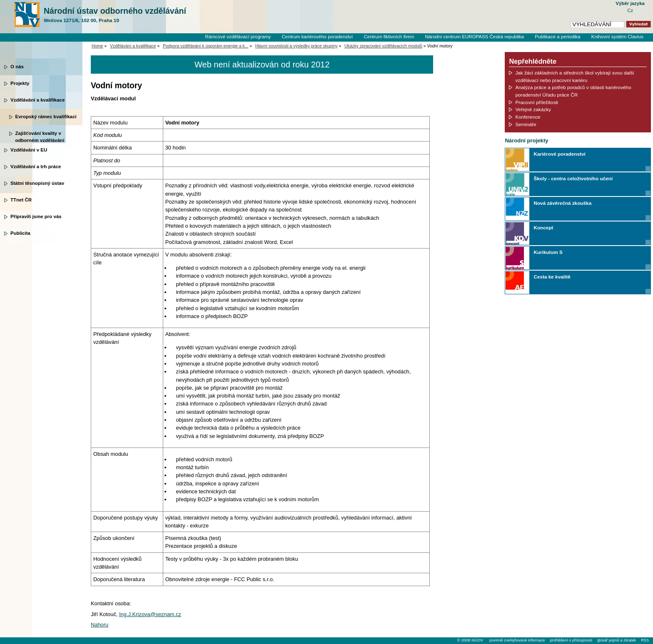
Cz (630, 10)
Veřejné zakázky (533, 109)
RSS (645, 640)
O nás (17, 66)
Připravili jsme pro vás (36, 216)
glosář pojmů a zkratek (616, 640)
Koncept (543, 227)
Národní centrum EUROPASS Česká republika (474, 36)
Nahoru (99, 625)
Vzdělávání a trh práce (35, 166)
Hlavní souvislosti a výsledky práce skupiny (296, 46)
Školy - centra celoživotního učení (573, 178)
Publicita (20, 233)
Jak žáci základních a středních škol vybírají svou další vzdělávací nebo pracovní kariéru (574, 76)
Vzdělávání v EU (28, 149)
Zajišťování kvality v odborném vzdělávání (40, 136)
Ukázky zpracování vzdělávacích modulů (383, 46)
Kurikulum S (547, 252)
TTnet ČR (21, 199)
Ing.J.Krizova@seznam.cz (150, 614)
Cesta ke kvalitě (551, 276)
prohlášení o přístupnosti (571, 640)
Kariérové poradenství (559, 154)
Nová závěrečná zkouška (562, 203)
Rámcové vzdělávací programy (238, 36)
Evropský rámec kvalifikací (46, 116)
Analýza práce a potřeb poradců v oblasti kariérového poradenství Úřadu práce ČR (573, 91)
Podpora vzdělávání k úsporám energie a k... (205, 46)
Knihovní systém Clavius (617, 36)
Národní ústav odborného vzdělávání (115, 15)
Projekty (19, 83)
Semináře (525, 124)
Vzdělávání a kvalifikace (37, 99)
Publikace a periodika (557, 36)
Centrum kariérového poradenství (317, 36)
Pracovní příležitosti (536, 102)
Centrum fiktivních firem (389, 36)
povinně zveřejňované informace (517, 640)
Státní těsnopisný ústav (37, 183)
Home (97, 46)
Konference (527, 116)
